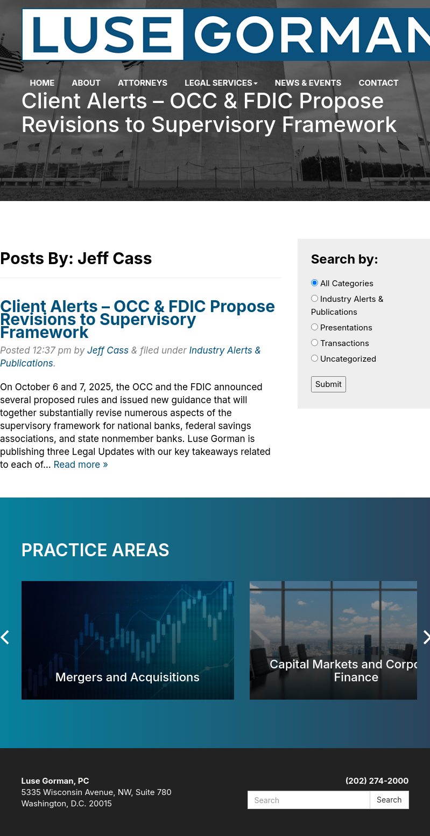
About (86, 83)
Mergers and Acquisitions (127, 676)
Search (389, 799)
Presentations (341, 327)
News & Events (308, 83)
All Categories (342, 283)
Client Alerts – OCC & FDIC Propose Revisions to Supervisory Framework (137, 319)
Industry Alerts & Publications (347, 305)
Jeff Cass (108, 350)
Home (42, 83)
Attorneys (142, 83)
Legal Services (221, 83)
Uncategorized (344, 359)
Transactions (340, 343)
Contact (378, 83)
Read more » (81, 464)
